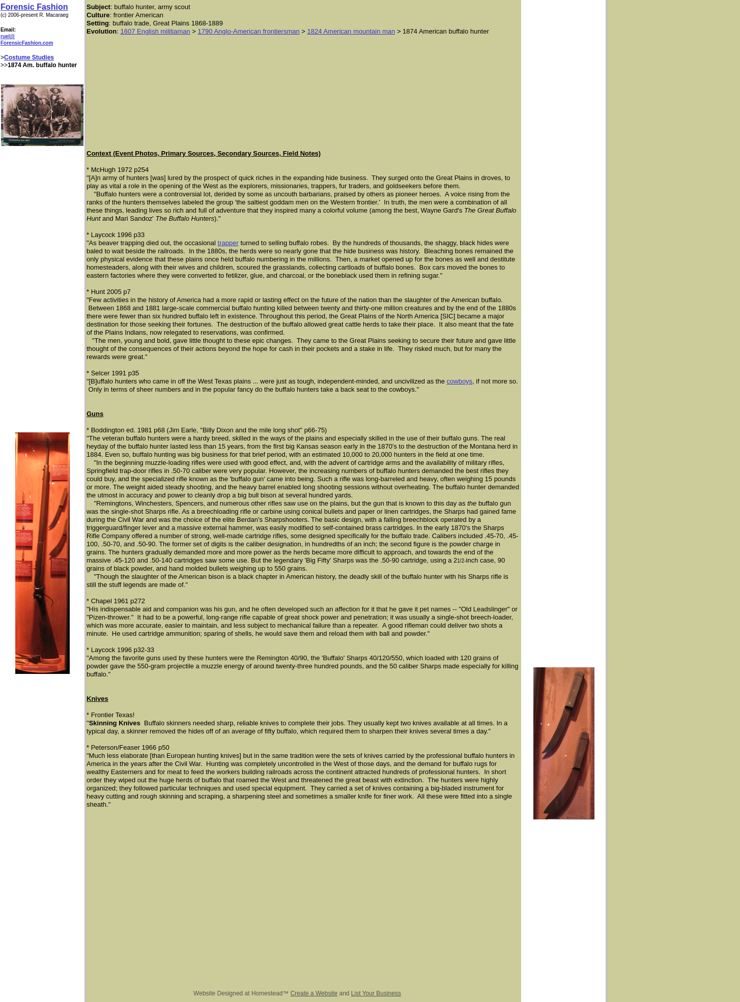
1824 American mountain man (351, 31)
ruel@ (8, 36)
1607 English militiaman (155, 31)
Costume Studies (29, 57)
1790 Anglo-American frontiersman (249, 31)
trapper (228, 243)
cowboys (460, 381)
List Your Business (376, 993)
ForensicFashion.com (27, 43)
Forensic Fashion (34, 7)
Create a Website (314, 993)
